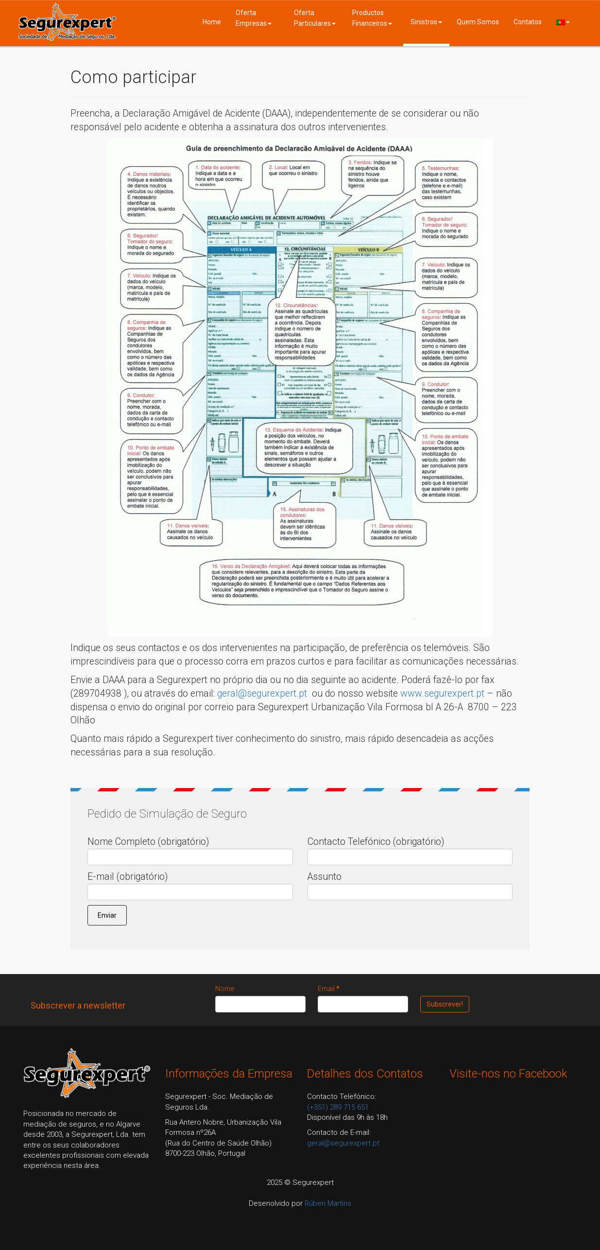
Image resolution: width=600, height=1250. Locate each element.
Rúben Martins (328, 1203)
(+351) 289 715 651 (338, 1107)
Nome (224, 989)
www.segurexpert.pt (442, 693)
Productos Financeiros (372, 18)
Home (212, 22)
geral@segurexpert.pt (262, 693)
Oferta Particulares (315, 18)
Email (329, 989)
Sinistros (426, 22)
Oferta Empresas (254, 18)
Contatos (528, 22)
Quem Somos (478, 22)
